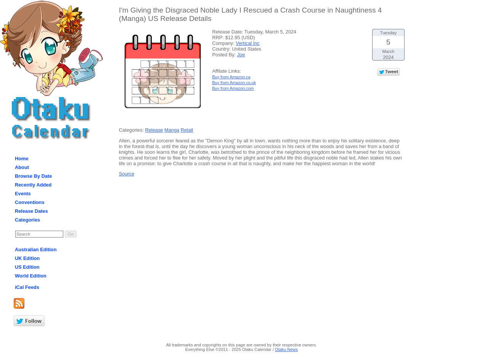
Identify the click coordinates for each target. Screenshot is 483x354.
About (22, 167)
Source (126, 174)
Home (22, 158)
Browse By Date (33, 176)
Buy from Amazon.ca (231, 77)
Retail (187, 130)
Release (154, 130)
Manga (172, 130)
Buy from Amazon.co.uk (234, 82)
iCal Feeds (27, 287)
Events (23, 193)
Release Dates (31, 211)
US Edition (27, 267)
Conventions (30, 202)
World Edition (30, 276)
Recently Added (33, 185)
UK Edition (27, 258)
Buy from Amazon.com (233, 88)
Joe (241, 54)
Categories (27, 220)
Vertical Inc (248, 43)
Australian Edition (36, 249)
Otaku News (286, 349)
